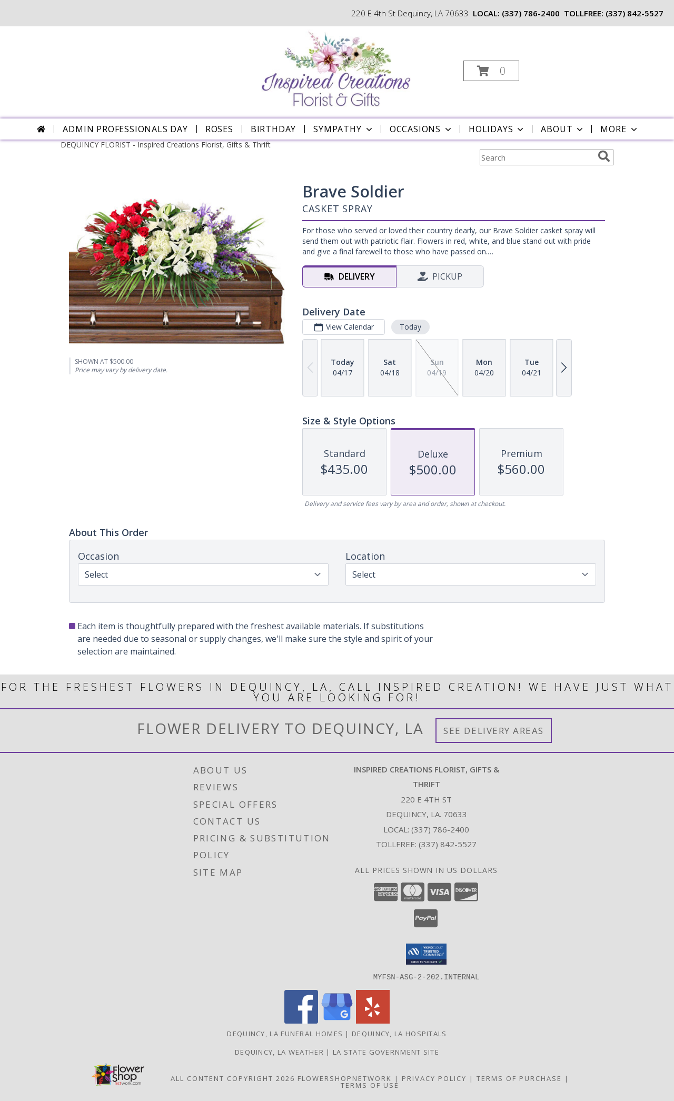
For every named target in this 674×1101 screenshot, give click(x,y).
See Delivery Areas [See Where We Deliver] (493, 731)
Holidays (497, 129)
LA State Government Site (386, 1051)
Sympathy (343, 129)
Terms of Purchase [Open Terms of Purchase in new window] (519, 1078)
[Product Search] (536, 157)
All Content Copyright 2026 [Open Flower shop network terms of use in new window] (233, 1078)
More (619, 129)
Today (410, 327)
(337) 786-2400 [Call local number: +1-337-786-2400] (531, 13)
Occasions (421, 129)
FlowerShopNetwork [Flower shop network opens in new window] (345, 1078)
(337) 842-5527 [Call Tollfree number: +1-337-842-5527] (448, 844)
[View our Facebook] (301, 1020)
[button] (491, 71)
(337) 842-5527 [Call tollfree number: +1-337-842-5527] (634, 13)
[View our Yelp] (373, 1020)
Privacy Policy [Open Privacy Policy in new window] (434, 1078)
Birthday (273, 129)
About (563, 129)
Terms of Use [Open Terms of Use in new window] (370, 1084)
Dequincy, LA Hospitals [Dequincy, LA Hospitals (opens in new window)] (399, 1033)
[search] (604, 156)
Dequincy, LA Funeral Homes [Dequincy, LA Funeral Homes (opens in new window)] (285, 1033)
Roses (219, 129)
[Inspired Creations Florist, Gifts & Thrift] (336, 68)
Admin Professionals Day (125, 129)
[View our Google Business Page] (337, 1020)
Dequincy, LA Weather (279, 1051)
